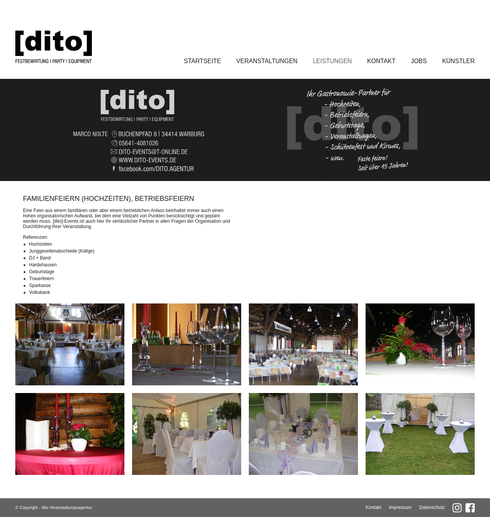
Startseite (202, 61)
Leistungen (332, 61)
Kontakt (381, 61)
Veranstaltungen (266, 61)
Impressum (400, 507)
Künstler (458, 61)
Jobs (419, 61)
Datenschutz (432, 507)
